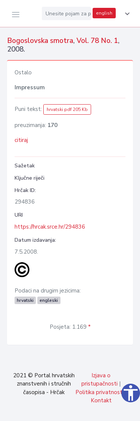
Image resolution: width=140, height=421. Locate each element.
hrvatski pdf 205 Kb (67, 109)
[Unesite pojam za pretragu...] (66, 13)
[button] (126, 14)
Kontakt (101, 400)
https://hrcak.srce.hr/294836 (50, 226)
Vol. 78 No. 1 (97, 41)
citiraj (21, 140)
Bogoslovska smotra (40, 41)
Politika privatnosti (99, 392)
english (104, 13)
